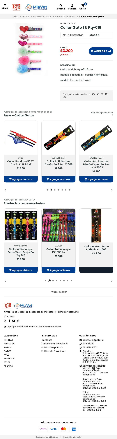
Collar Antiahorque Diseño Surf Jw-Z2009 (59, 163)
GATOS (25, 16)
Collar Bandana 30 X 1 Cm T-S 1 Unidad (20, 163)
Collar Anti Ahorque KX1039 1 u (58, 251)
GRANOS (8, 366)
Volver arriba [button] (58, 292)
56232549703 (88, 347)
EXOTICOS (9, 359)
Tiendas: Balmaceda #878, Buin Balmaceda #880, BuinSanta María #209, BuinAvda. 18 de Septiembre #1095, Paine (93, 356)
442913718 (86, 344)
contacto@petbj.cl (91, 340)
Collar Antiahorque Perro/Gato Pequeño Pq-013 (21, 252)
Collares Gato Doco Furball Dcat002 (96, 248)
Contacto (46, 340)
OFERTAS (8, 340)
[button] (64, 97)
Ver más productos (102, 114)
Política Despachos (52, 347)
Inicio (15, 16)
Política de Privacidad (53, 351)
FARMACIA (9, 344)
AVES (6, 355)
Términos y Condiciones (54, 344)
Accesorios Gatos (42, 16)
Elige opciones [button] (96, 270)
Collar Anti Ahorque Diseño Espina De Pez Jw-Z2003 (96, 164)
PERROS (7, 347)
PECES (7, 362)
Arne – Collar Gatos (65, 16)
